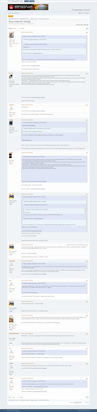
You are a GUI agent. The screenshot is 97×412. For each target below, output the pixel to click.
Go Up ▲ (88, 410)
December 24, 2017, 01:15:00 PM (27, 194)
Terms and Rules (83, 410)
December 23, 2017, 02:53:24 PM (27, 73)
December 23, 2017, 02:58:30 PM (27, 104)
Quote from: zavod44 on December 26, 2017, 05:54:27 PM (34, 351)
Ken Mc (11, 73)
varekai (11, 119)
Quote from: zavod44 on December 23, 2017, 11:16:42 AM (34, 36)
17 (20, 28)
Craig (10, 315)
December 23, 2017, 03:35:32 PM (27, 119)
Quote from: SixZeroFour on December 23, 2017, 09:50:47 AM (35, 122)
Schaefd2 (11, 32)
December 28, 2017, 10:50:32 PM (27, 348)
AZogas (11, 363)
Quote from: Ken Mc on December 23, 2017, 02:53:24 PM (34, 156)
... (19, 28)
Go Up (9, 397)
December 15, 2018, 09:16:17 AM (28, 363)
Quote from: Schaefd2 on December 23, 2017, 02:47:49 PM (34, 196)
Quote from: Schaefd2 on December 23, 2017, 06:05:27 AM (35, 39)
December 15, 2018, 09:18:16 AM (27, 378)
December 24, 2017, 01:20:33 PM (27, 244)
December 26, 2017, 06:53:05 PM (27, 315)
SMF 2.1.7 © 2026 (10, 410)
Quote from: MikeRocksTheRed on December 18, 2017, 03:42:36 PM (37, 128)
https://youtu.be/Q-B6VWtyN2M (28, 125)
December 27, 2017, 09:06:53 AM (27, 333)
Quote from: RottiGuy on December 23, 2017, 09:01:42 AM (34, 263)
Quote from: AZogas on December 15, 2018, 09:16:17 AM (34, 381)
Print (87, 28)
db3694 (11, 152)
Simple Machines (16, 410)
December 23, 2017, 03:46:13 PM (27, 152)
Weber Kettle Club (38, 53)
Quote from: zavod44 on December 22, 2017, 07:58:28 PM (36, 44)
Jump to (71, 402)
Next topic (86, 24)
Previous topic (79, 24)
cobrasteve (12, 261)
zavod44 (11, 194)
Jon (10, 280)
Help (79, 410)
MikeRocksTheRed (14, 333)
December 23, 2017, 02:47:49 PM (27, 32)
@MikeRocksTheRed (33, 135)
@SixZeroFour (24, 335)
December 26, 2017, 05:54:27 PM (27, 301)
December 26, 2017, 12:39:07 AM (27, 280)
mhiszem (11, 104)
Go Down (10, 28)
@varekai (51, 135)
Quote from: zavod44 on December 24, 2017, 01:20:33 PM (34, 283)
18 (21, 28)
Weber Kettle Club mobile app (39, 97)
